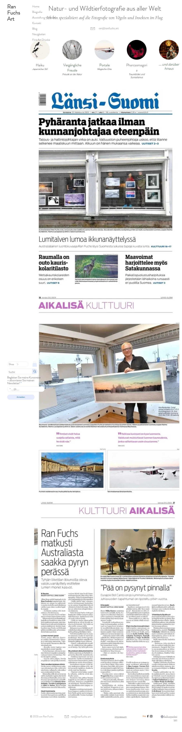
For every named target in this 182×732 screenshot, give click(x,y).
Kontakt (36, 23)
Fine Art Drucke (41, 40)
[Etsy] (144, 716)
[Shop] (17, 364)
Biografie (37, 12)
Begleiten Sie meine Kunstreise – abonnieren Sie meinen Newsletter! (23, 380)
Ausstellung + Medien (44, 17)
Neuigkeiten (39, 34)
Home (35, 6)
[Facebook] (147, 716)
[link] (34, 364)
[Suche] (17, 372)
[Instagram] (151, 716)
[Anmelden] (21, 397)
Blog (34, 29)
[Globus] (162, 716)
